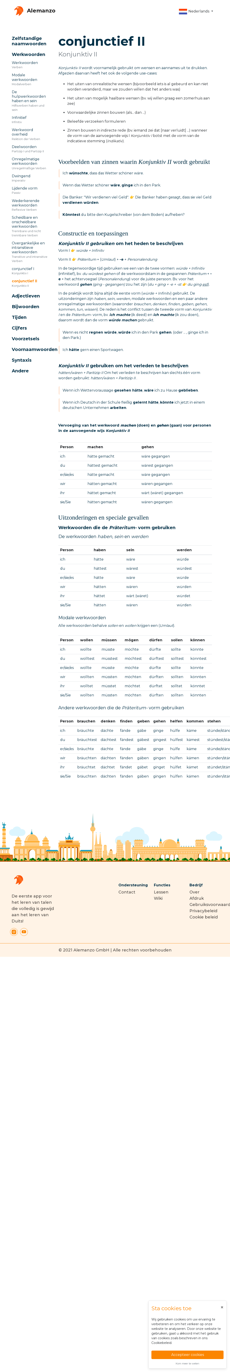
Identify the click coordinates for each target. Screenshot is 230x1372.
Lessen (161, 892)
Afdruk (196, 898)
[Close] (222, 1307)
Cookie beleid (203, 917)
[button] (195, 11)
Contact (126, 892)
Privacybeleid (203, 910)
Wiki (158, 898)
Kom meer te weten (187, 1363)
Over (194, 892)
